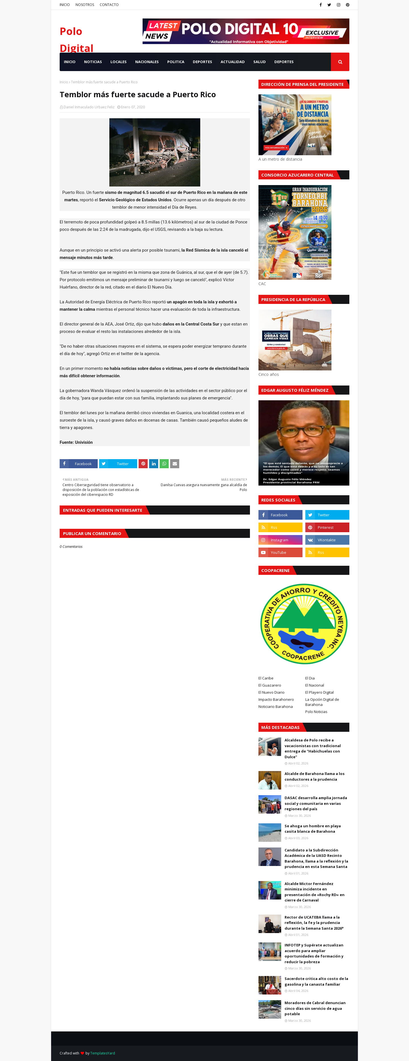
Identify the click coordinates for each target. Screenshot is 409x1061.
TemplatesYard (102, 1053)
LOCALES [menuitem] (118, 61)
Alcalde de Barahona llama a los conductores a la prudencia (315, 776)
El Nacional (314, 685)
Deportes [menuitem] (284, 61)
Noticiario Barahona (275, 706)
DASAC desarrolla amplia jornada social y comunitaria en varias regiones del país (316, 803)
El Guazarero (269, 685)
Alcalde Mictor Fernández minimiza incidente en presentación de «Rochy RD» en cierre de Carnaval (315, 892)
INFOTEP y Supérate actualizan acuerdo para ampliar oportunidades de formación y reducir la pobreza (314, 953)
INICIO (65, 4)
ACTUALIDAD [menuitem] (233, 61)
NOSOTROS (85, 4)
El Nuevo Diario (271, 692)
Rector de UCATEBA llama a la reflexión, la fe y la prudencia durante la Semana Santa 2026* (314, 923)
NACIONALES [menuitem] (147, 61)
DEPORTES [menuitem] (202, 61)
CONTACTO (109, 4)
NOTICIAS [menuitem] (93, 61)
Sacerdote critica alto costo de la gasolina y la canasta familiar (316, 981)
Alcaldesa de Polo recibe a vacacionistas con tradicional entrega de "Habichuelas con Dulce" (313, 748)
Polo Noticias (316, 711)
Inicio (64, 82)
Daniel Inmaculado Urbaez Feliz (89, 107)
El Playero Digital (319, 692)
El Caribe (266, 678)
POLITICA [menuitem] (175, 61)
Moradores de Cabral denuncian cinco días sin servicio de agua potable (315, 1008)
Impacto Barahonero (276, 699)
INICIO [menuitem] (70, 61)
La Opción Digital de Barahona (322, 702)
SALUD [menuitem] (259, 61)
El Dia (310, 678)
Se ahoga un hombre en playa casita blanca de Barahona (313, 828)
